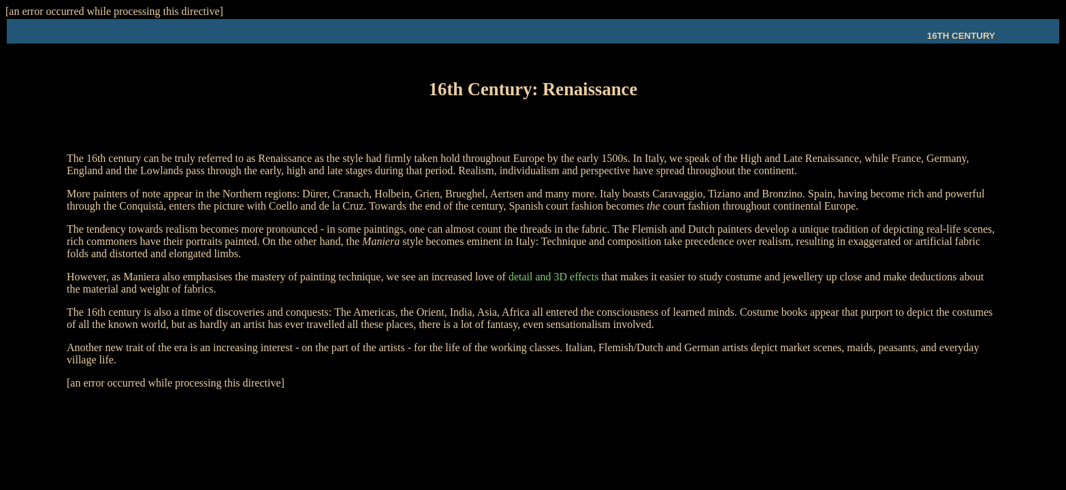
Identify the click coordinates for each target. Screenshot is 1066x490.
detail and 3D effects (553, 281)
